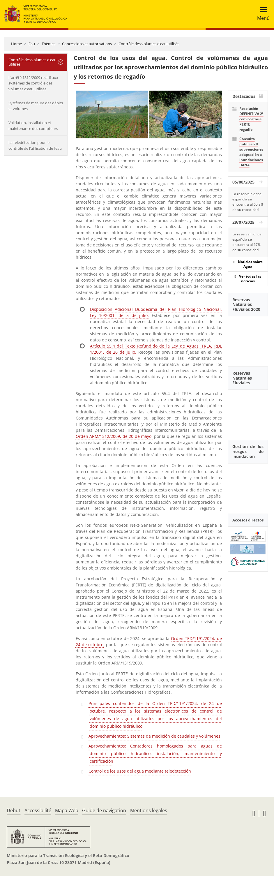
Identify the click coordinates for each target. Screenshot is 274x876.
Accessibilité (37, 810)
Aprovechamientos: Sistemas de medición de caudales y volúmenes (154, 736)
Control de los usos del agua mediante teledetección (140, 771)
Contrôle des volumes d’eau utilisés (149, 43)
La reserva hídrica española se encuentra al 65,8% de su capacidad (248, 201)
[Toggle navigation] (261, 14)
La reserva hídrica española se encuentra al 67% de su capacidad (246, 242)
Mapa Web (66, 810)
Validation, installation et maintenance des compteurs (33, 125)
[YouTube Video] (248, 338)
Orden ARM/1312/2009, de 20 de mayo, (114, 436)
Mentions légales (148, 810)
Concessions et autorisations (87, 43)
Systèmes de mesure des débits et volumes (35, 105)
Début (13, 810)
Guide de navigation (104, 810)
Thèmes (48, 43)
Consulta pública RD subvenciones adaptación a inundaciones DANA (251, 152)
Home (16, 43)
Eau (32, 43)
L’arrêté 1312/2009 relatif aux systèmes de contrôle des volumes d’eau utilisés (33, 83)
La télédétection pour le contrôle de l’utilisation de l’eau (35, 145)
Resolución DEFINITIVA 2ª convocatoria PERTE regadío (251, 119)
